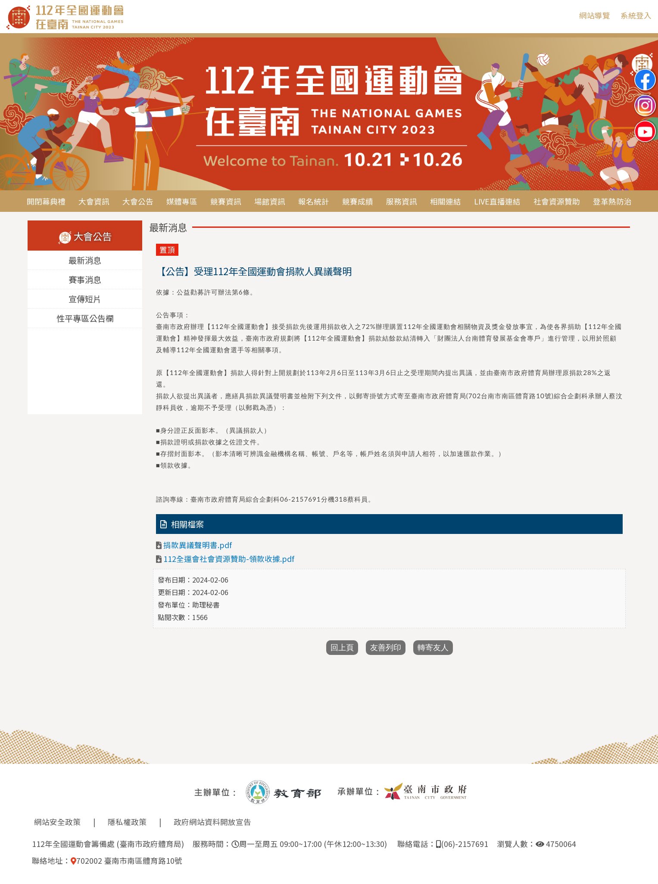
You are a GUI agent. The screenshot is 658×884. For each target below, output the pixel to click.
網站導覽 (594, 15)
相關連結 (445, 201)
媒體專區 (181, 201)
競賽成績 (357, 201)
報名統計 (313, 201)
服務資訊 (401, 201)
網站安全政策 (57, 821)
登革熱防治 (612, 201)
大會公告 (137, 201)
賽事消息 (85, 279)
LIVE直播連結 (497, 201)
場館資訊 (269, 201)
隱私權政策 (127, 821)
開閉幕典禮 (46, 201)
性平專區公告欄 (84, 318)
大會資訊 (93, 201)
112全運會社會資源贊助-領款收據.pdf (228, 558)
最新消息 (85, 260)
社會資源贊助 (556, 201)
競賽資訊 (225, 201)
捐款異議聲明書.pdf (197, 545)
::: (566, 15)
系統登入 (636, 15)
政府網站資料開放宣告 (212, 821)
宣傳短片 (85, 299)
